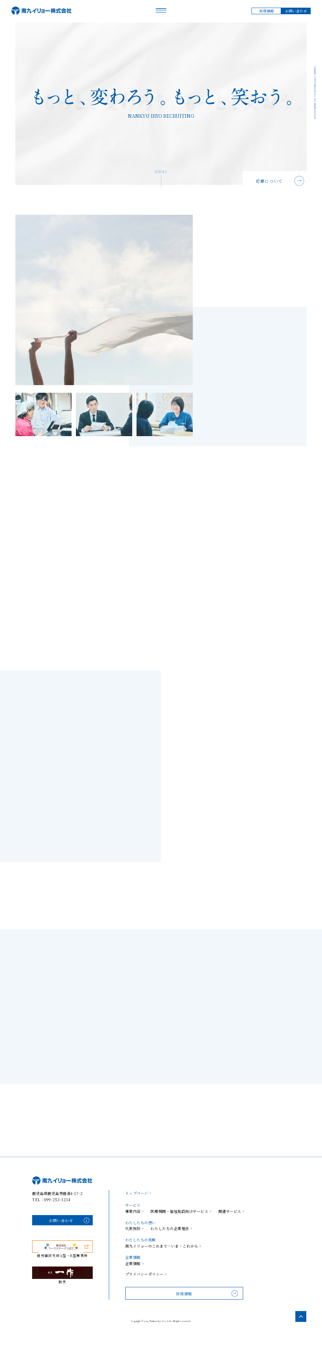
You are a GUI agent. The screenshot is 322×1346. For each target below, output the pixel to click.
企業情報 (134, 1263)
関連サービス (231, 1211)
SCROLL (161, 181)
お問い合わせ (296, 10)
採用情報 (266, 10)
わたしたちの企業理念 (171, 1228)
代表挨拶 (134, 1228)
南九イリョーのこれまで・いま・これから (163, 1246)
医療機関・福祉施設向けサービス (181, 1211)
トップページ (138, 1193)
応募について (269, 181)
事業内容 (134, 1211)
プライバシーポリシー (146, 1274)
